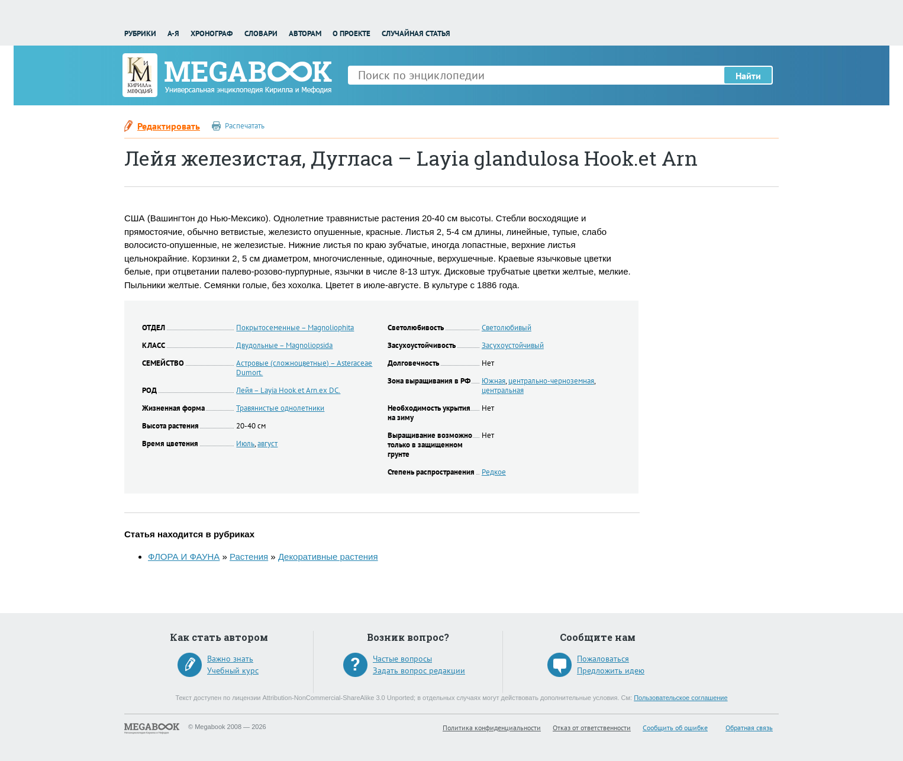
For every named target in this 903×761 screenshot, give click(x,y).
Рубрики (140, 33)
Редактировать (168, 126)
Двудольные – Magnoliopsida (284, 345)
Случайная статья (416, 33)
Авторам (305, 33)
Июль (245, 443)
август (267, 443)
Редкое (494, 472)
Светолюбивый (506, 328)
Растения (249, 557)
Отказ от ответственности (592, 727)
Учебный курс (233, 670)
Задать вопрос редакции (419, 670)
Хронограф (212, 33)
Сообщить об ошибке (675, 727)
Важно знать (230, 658)
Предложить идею (610, 670)
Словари (261, 33)
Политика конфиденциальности (492, 727)
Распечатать (245, 126)
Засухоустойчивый (513, 345)
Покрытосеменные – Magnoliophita (295, 328)
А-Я (173, 33)
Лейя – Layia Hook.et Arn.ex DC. (288, 390)
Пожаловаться (603, 658)
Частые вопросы (402, 658)
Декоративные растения (328, 557)
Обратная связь (749, 727)
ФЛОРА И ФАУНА (184, 557)
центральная (503, 390)
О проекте (351, 33)
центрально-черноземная (551, 381)
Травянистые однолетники (280, 408)
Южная (493, 381)
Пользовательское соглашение (680, 697)
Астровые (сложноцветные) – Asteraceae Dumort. (304, 368)
